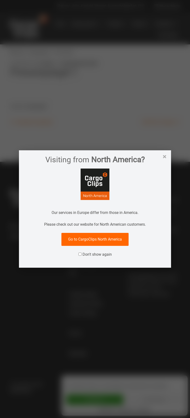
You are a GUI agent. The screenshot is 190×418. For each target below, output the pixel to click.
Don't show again (95, 254)
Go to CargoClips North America (95, 239)
